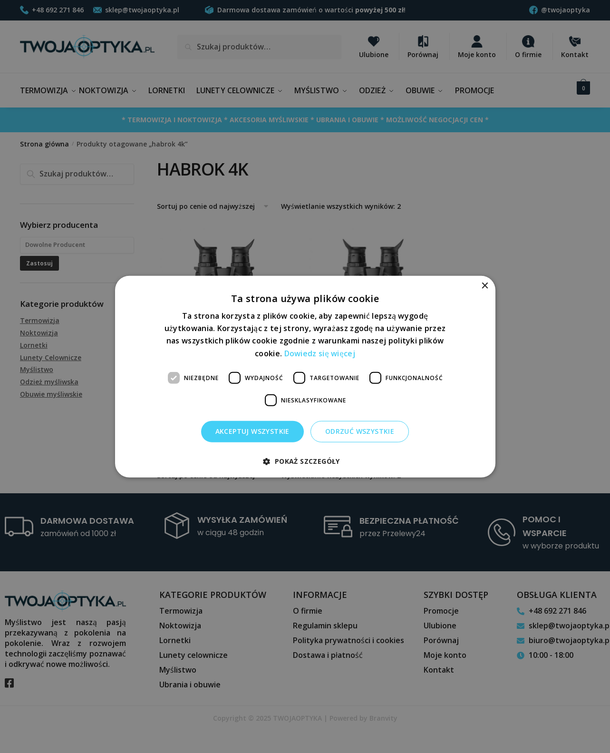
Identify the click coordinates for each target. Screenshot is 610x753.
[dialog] (305, 376)
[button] (304, 461)
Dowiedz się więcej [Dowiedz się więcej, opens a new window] (319, 353)
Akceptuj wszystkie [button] (252, 431)
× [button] (484, 285)
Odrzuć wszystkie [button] (359, 431)
